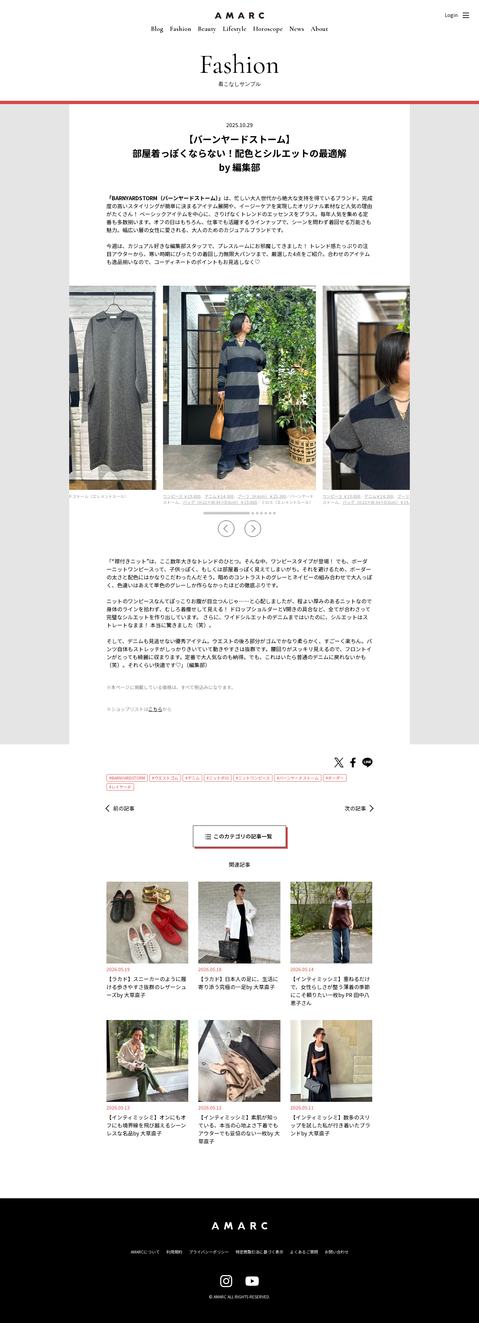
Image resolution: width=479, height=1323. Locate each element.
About (319, 29)
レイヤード (121, 787)
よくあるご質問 (304, 1251)
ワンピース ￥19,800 (182, 496)
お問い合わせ (337, 1251)
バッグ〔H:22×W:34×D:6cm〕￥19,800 (220, 502)
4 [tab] (261, 513)
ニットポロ (219, 778)
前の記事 (123, 808)
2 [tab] (252, 513)
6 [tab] (270, 513)
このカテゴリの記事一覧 (243, 836)
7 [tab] (274, 513)
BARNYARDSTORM (128, 778)
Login (451, 15)
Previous (226, 528)
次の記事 (355, 808)
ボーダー (336, 778)
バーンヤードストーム (299, 778)
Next (252, 528)
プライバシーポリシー (209, 1251)
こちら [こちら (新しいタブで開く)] (155, 709)
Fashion (180, 29)
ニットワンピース (254, 778)
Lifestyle (234, 29)
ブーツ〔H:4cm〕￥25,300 (262, 496)
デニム (194, 778)
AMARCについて (145, 1251)
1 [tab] (226, 513)
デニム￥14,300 (219, 496)
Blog (157, 29)
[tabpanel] (239, 395)
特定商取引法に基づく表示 (259, 1251)
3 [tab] (257, 513)
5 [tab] (265, 513)
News (296, 29)
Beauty (207, 29)
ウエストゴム (166, 778)
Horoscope (268, 29)
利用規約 (174, 1251)
